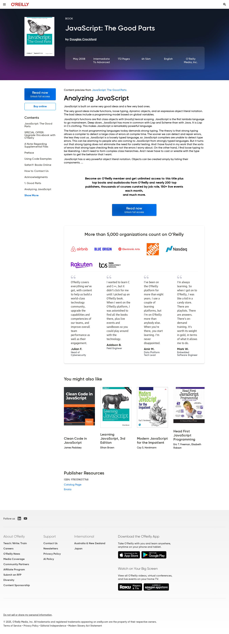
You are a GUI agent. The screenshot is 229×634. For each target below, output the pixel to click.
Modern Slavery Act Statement (85, 625)
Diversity (8, 580)
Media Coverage (14, 559)
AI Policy (48, 559)
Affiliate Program (14, 569)
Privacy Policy (52, 554)
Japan (78, 548)
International (84, 536)
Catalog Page (73, 484)
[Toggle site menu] (4, 4)
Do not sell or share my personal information (27, 614)
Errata (67, 489)
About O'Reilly (14, 536)
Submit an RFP (12, 574)
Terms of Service (12, 625)
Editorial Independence (53, 625)
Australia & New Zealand (89, 543)
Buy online (40, 106)
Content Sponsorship (16, 585)
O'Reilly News (11, 554)
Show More (31, 195)
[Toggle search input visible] (225, 4)
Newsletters (50, 548)
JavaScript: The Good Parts (109, 90)
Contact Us (50, 543)
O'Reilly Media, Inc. (191, 60)
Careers (8, 548)
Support (49, 536)
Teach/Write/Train (15, 543)
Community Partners (16, 564)
